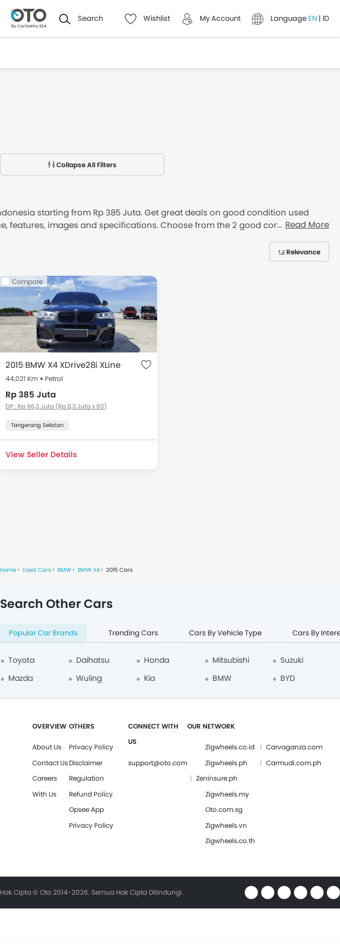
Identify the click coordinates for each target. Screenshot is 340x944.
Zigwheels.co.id (230, 747)
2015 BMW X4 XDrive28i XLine (62, 365)
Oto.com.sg (224, 809)
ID (325, 18)
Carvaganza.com (294, 747)
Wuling (89, 678)
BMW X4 (89, 570)
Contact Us (50, 762)
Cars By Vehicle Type (225, 633)
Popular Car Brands (43, 633)
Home (8, 570)
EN (313, 18)
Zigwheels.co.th (230, 840)
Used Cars (36, 570)
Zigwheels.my (227, 794)
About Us (46, 747)
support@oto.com (157, 762)
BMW (64, 570)
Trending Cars (133, 633)
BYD (287, 678)
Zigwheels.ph (226, 762)
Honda (156, 660)
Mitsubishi (230, 660)
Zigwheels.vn (226, 825)
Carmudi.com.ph (293, 762)
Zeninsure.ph (217, 778)
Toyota (21, 660)
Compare (27, 281)
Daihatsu (93, 660)
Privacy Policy (91, 747)
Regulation (86, 778)
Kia (149, 678)
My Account (220, 18)
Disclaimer (85, 762)
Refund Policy (91, 794)
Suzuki (291, 660)
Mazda (20, 678)
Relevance (303, 252)
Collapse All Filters (82, 164)
